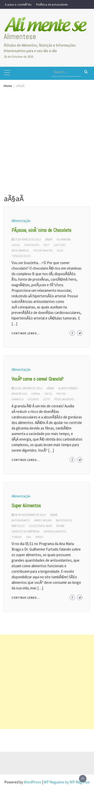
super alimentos (55, 531)
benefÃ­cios (19, 394)
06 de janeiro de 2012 (28, 388)
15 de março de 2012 (28, 239)
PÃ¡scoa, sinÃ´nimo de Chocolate (41, 230)
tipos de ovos (21, 256)
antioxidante (21, 520)
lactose (59, 245)
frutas (61, 394)
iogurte (33, 399)
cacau (16, 245)
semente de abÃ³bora (25, 531)
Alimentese (20, 36)
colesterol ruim (40, 526)
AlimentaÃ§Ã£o (68, 388)
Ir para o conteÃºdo (18, 4)
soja (60, 250)
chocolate (31, 245)
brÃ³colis (18, 526)
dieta (48, 394)
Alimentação (21, 220)
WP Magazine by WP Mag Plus (67, 782)
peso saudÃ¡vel (64, 399)
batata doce (64, 520)
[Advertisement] (47, 137)
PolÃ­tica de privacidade (52, 4)
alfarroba (64, 239)
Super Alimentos (26, 505)
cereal (35, 394)
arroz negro (43, 520)
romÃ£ (60, 526)
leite (46, 399)
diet (46, 245)
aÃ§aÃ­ (48, 239)
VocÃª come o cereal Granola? (37, 379)
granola (17, 399)
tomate (17, 537)
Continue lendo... (26, 333)
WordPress (32, 782)
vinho (39, 537)
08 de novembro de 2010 (30, 515)
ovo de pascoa (42, 250)
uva (28, 537)
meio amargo (20, 250)
